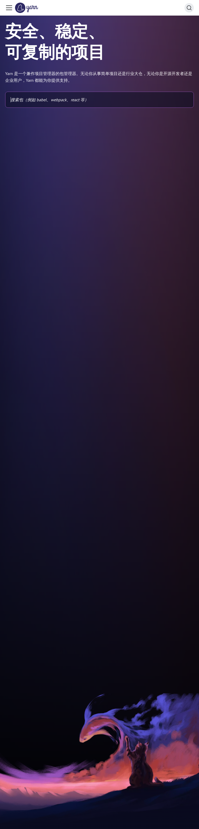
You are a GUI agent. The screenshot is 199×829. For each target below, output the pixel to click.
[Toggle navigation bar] (9, 8)
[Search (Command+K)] (189, 7)
